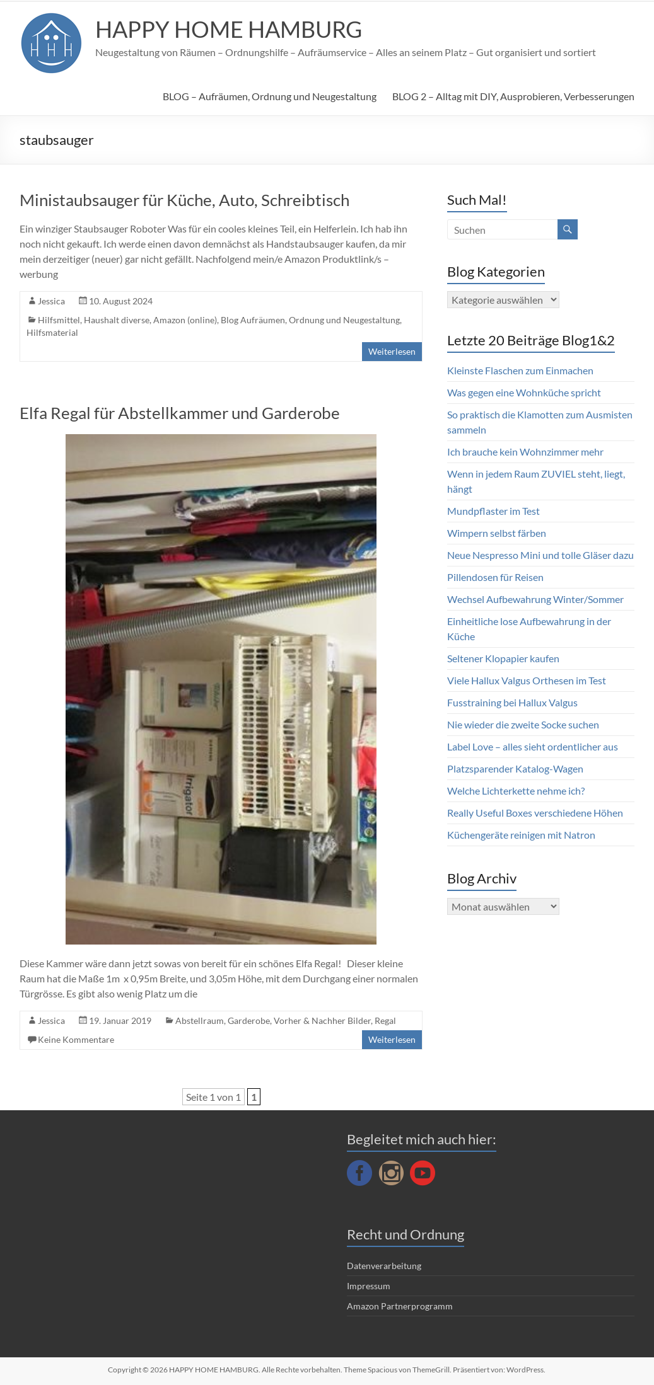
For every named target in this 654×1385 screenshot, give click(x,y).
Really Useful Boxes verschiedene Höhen (535, 813)
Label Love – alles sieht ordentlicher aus (532, 746)
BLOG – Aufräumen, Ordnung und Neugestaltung (270, 96)
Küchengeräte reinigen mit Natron (521, 835)
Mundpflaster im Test (493, 511)
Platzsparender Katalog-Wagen (515, 768)
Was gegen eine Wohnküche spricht (524, 392)
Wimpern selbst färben (496, 533)
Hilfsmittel (59, 319)
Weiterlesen (392, 351)
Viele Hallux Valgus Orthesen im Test (526, 680)
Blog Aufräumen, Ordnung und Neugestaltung (310, 319)
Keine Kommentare (76, 1039)
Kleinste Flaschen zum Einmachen (520, 370)
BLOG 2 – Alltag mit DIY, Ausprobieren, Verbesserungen (513, 96)
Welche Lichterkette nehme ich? (516, 790)
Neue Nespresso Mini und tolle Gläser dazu (540, 555)
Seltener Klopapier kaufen (503, 658)
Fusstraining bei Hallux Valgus (512, 702)
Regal (385, 1020)
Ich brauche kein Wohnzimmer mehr (525, 451)
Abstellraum (199, 1020)
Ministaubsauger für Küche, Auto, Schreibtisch (184, 200)
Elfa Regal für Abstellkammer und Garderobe (180, 413)
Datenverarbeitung (384, 1265)
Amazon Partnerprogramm (400, 1306)
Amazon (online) (185, 319)
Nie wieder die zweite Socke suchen (523, 724)
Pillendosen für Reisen (495, 577)
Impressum (368, 1285)
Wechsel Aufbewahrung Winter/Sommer (535, 599)
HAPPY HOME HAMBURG (228, 29)
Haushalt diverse (116, 319)
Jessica (51, 301)
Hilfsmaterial (52, 332)
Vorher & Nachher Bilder (322, 1020)
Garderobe (249, 1020)
